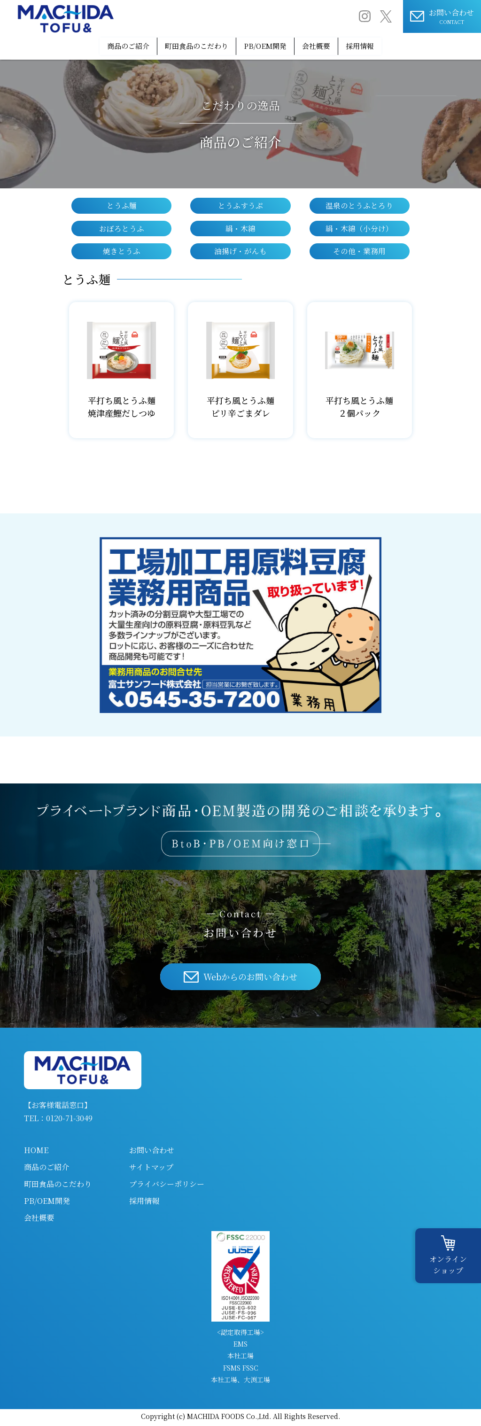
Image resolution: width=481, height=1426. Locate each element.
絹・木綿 (240, 228)
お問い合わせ (151, 1152)
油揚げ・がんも (240, 253)
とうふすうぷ (240, 204)
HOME (36, 1152)
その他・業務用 (359, 253)
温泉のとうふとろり (359, 204)
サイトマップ (151, 1169)
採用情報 (388, 44)
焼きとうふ (122, 253)
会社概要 (332, 44)
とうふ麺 (122, 204)
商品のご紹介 (100, 44)
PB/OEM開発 (267, 44)
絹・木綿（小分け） (359, 228)
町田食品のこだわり (183, 44)
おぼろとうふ (121, 228)
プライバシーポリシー (166, 1186)
